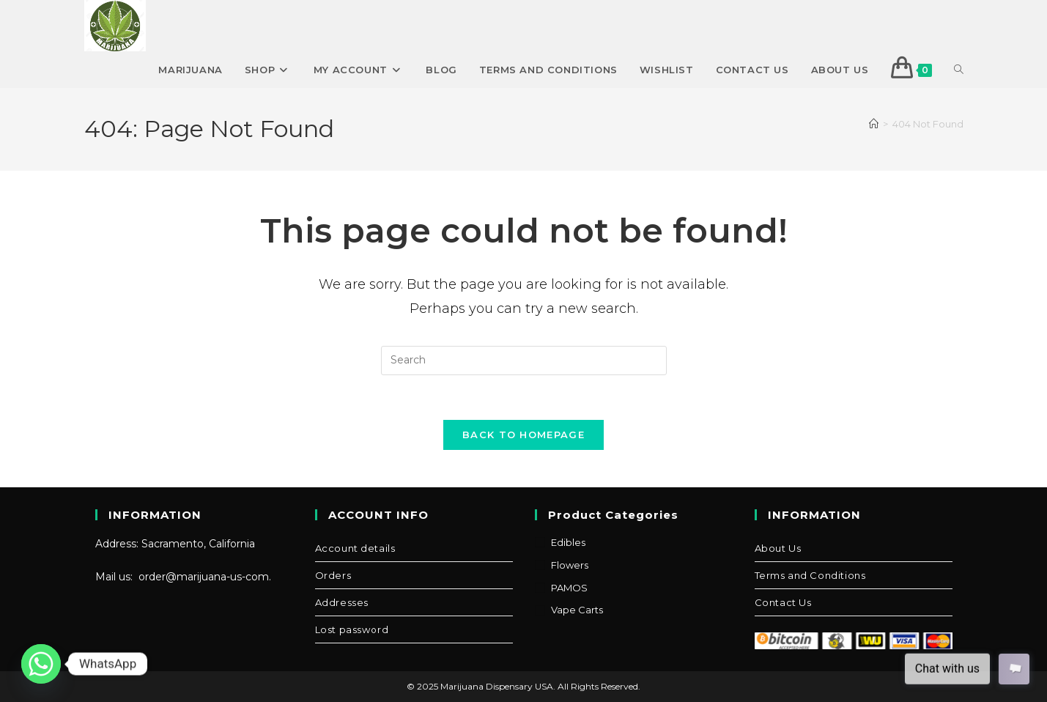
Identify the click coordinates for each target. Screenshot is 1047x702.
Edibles (568, 542)
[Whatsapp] (41, 664)
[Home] (873, 124)
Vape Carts (577, 610)
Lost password (352, 629)
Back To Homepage (523, 434)
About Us (778, 548)
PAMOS (569, 588)
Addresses (342, 602)
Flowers (569, 565)
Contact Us (783, 602)
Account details (355, 548)
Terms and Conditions (810, 575)
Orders (333, 575)
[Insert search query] (524, 360)
